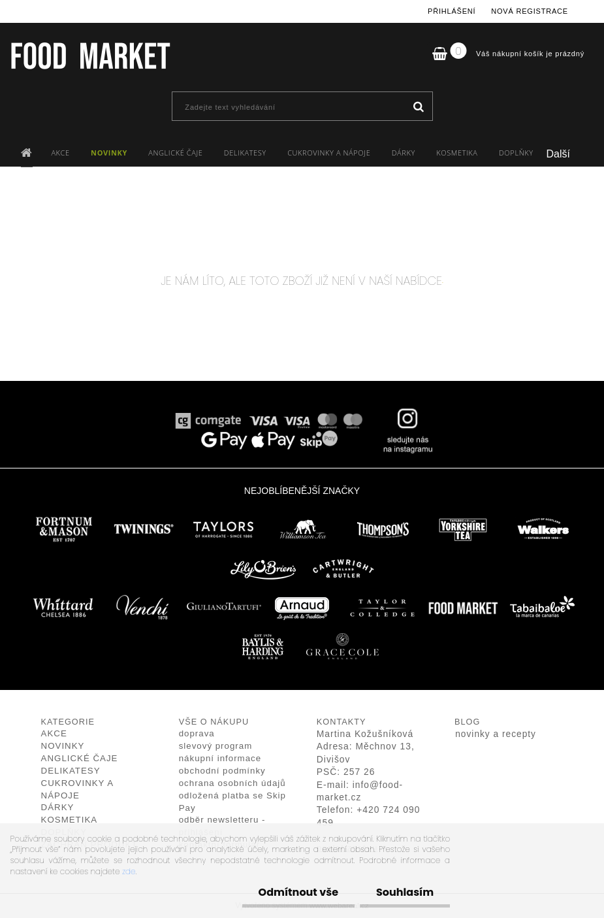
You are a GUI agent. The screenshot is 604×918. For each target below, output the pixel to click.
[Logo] (90, 55)
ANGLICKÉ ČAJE (175, 152)
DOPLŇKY (516, 152)
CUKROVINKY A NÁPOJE (328, 152)
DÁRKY (403, 152)
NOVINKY (109, 152)
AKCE (60, 152)
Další (558, 153)
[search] (418, 107)
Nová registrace (529, 11)
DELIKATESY (245, 152)
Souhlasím (405, 892)
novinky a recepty (495, 734)
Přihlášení (451, 11)
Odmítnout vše (298, 892)
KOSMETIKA (456, 152)
